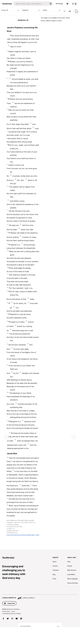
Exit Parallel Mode (76, 11)
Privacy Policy (6, 611)
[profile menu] (74, 4)
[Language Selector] (67, 4)
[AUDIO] (64, 11)
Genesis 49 (10, 10)
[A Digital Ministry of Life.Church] (40, 597)
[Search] (30, 3)
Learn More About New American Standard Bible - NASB (23, 535)
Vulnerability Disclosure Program (11, 613)
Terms (13, 611)
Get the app (59, 3)
